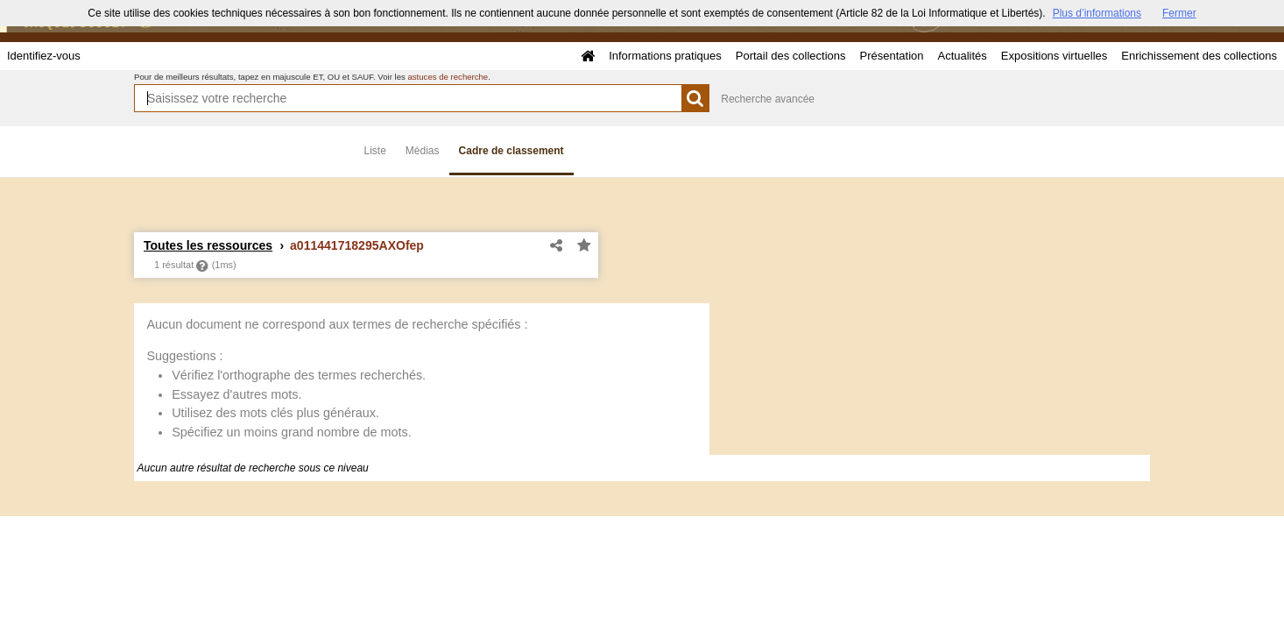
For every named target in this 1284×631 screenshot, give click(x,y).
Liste (375, 151)
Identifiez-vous (44, 55)
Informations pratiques (665, 55)
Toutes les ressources (208, 245)
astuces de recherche (447, 77)
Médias (423, 151)
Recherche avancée (768, 99)
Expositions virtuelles (1054, 55)
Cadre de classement (511, 151)
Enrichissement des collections (1199, 55)
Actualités (961, 55)
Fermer (1179, 13)
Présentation (891, 55)
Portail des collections (791, 55)
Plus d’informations (1097, 13)
